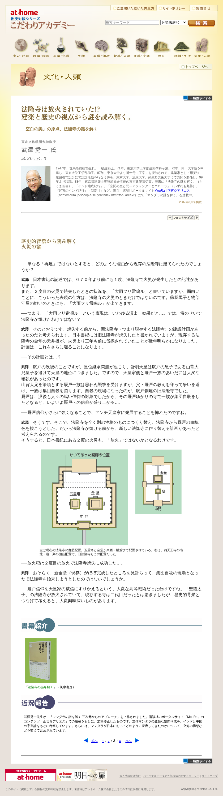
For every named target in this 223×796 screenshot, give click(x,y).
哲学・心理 (122, 46)
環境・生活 (182, 46)
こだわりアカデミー (47, 25)
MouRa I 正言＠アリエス (172, 190)
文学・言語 (142, 46)
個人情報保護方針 (130, 775)
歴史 (162, 46)
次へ (128, 741)
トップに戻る (195, 67)
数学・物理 (41, 46)
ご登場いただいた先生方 (133, 8)
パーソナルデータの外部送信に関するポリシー (171, 775)
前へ (94, 741)
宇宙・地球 (21, 46)
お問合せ (204, 8)
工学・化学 (61, 46)
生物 (81, 46)
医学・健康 (101, 46)
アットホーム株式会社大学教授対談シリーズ (47, 10)
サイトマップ (210, 775)
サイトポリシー (173, 8)
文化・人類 (202, 46)
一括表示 (197, 98)
